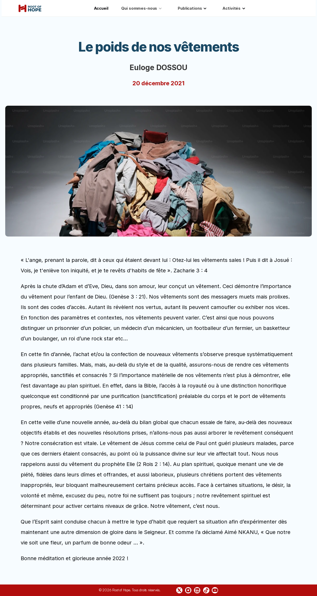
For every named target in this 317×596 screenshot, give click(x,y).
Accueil (101, 8)
